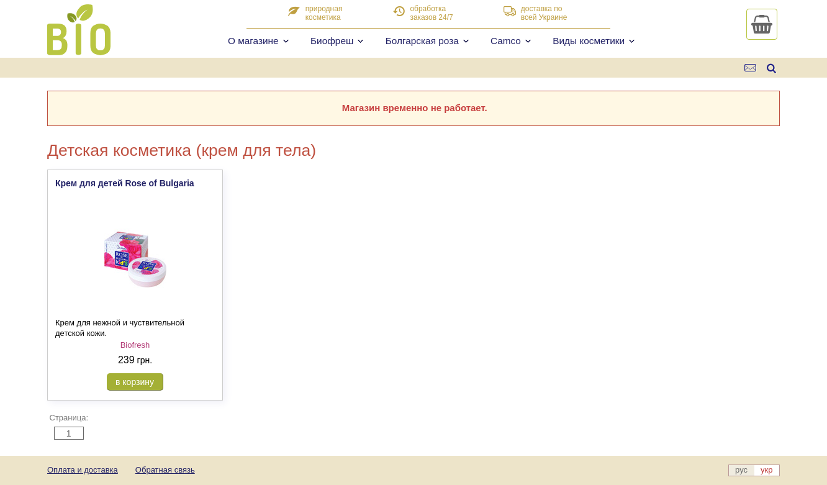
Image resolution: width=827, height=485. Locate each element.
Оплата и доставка (82, 469)
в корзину (134, 382)
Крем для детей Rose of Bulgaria (124, 183)
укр (766, 469)
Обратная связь (165, 469)
